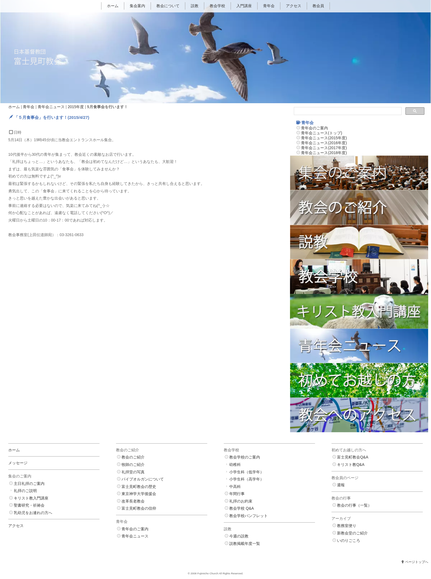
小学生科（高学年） (246, 479)
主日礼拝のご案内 (29, 483)
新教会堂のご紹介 (352, 533)
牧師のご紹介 (133, 464)
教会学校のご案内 (244, 457)
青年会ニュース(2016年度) (324, 143)
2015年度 (76, 107)
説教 (194, 6)
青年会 (269, 6)
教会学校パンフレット (248, 516)
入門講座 (244, 6)
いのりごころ (348, 540)
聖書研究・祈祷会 (29, 505)
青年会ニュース (51, 107)
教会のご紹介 (133, 457)
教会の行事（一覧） (354, 505)
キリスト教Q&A (350, 464)
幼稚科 (235, 464)
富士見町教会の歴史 (138, 486)
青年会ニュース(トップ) (321, 133)
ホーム (112, 6)
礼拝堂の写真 (133, 472)
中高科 (235, 486)
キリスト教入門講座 (31, 498)
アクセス (293, 6)
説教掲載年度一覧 (244, 543)
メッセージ (17, 463)
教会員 (318, 6)
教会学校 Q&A (241, 508)
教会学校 (217, 6)
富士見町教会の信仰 (138, 508)
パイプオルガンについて (142, 479)
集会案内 (137, 6)
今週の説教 (238, 536)
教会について (167, 6)
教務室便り (346, 526)
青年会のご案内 (314, 128)
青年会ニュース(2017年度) (324, 148)
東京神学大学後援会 (138, 494)
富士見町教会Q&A (352, 457)
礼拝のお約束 (240, 501)
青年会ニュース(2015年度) (324, 138)
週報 (341, 485)
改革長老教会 (133, 501)
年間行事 (237, 494)
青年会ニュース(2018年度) (324, 153)
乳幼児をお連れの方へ (33, 512)
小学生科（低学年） (246, 472)
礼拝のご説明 (25, 490)
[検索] (347, 111)
